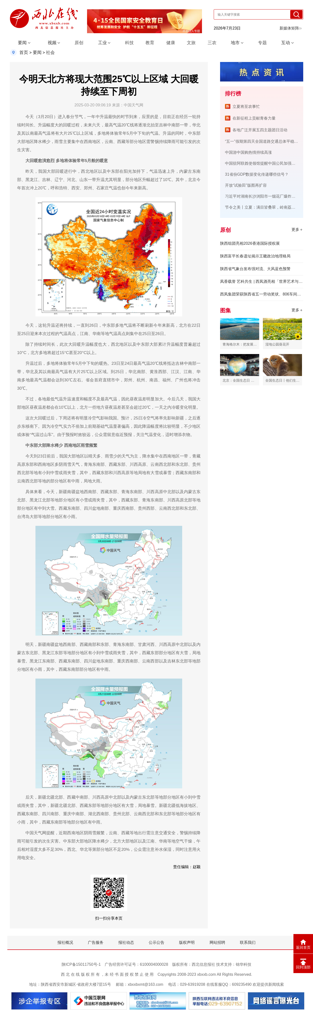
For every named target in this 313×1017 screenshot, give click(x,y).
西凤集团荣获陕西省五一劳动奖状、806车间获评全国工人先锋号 (261, 294)
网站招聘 (217, 942)
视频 (52, 42)
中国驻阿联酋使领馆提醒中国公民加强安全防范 (266, 163)
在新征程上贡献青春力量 (254, 118)
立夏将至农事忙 (246, 106)
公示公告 (156, 942)
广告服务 (95, 942)
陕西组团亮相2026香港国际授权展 (250, 243)
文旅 (191, 42)
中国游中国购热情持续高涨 (248, 152)
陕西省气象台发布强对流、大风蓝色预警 (255, 269)
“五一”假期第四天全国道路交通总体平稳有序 (263, 141)
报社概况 (65, 942)
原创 (79, 42)
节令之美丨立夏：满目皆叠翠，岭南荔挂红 (262, 207)
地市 (235, 42)
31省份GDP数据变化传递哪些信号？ (257, 174)
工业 (102, 42)
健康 (170, 42)
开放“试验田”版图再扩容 (246, 185)
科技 (129, 42)
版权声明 (187, 942)
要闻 (22, 42)
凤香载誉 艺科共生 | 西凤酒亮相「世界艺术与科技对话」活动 (261, 281)
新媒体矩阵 (290, 28)
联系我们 (248, 942)
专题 (262, 42)
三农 (212, 42)
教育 (149, 42)
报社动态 (126, 942)
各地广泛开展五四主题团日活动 (260, 130)
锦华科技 (243, 964)
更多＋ (297, 229)
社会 (50, 52)
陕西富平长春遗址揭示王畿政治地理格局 (255, 256)
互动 (285, 42)
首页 (23, 52)
